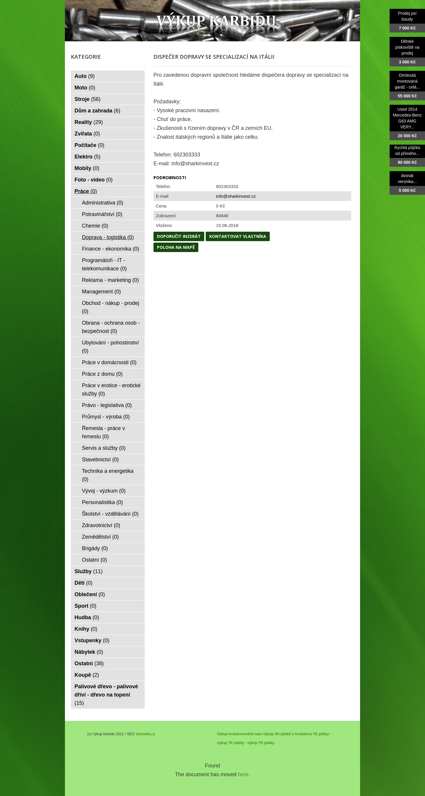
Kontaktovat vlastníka (237, 236)
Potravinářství (102, 214)
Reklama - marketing (110, 280)
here (243, 774)
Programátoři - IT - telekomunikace (104, 264)
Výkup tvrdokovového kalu (239, 734)
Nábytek (89, 652)
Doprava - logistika (108, 237)
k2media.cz (145, 734)
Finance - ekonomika (110, 249)
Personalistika (102, 502)
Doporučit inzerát (179, 236)
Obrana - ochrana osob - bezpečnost (111, 327)
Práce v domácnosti (109, 362)
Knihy (86, 629)
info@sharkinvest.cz (236, 196)
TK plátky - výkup (242, 743)
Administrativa (102, 203)
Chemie (95, 226)
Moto (85, 88)
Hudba (87, 617)
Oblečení (90, 594)
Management (101, 292)
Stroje (88, 99)
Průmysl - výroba (106, 417)
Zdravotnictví (101, 525)
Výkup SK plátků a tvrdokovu (287, 734)
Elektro (88, 157)
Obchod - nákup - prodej (110, 307)
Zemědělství (100, 537)
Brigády (95, 548)
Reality (89, 122)
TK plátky (266, 743)
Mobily (87, 168)
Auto (85, 76)
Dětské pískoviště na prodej (407, 47)
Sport (86, 606)
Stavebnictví (100, 459)
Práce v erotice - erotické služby (111, 390)
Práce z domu (102, 374)
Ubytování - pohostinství (110, 347)
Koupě (87, 675)
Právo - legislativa (107, 405)
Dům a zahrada (97, 111)
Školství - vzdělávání (110, 514)
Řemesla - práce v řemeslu (103, 432)
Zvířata (87, 134)
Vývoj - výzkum (104, 491)
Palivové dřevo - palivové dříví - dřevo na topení (106, 695)
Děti (84, 583)
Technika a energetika (108, 475)
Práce (86, 191)
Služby (89, 571)
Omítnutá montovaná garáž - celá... (407, 81)
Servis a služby (104, 448)
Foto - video (94, 180)
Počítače (89, 145)
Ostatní (94, 560)
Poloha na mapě (176, 247)
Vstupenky (92, 640)
